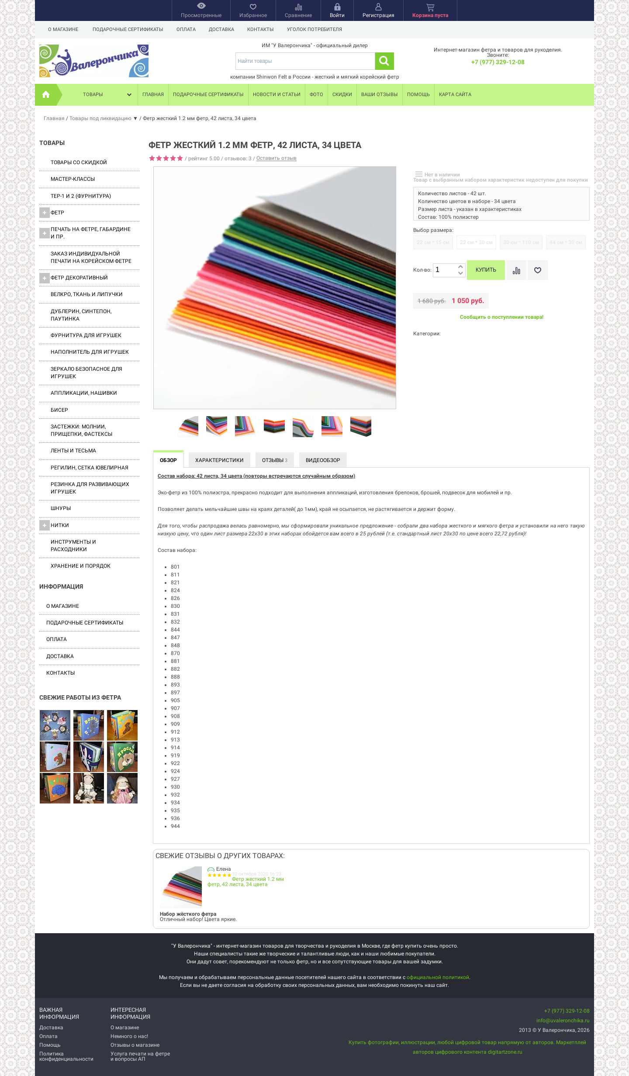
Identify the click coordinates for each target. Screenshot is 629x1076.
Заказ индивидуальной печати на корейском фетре (91, 257)
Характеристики (219, 460)
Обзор (168, 460)
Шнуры (61, 508)
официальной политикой (438, 977)
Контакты (264, 29)
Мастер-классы (73, 179)
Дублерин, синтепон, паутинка (81, 315)
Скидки (342, 94)
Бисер (59, 410)
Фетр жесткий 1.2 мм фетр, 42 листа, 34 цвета (245, 881)
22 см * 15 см (433, 242)
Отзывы (274, 460)
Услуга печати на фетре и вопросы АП (140, 1056)
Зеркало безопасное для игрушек (86, 372)
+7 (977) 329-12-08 (498, 62)
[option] (187, 427)
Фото (316, 94)
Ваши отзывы (379, 94)
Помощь (418, 94)
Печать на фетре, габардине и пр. (85, 233)
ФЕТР (51, 212)
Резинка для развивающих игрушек (90, 488)
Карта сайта (455, 94)
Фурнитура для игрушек (86, 335)
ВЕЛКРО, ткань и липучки (87, 294)
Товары (108, 94)
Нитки (54, 525)
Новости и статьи (277, 94)
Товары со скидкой (79, 162)
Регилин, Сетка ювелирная (89, 468)
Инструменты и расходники (73, 545)
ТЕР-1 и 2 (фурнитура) (81, 196)
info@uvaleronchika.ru (563, 1020)
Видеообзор (323, 460)
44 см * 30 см (566, 242)
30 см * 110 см (521, 242)
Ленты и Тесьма (73, 451)
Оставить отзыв (276, 158)
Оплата (187, 29)
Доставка (224, 29)
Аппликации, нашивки (84, 393)
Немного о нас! (129, 1036)
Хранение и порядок (81, 566)
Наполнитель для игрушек (90, 352)
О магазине (63, 29)
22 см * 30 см (476, 242)
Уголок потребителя (319, 29)
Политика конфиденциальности (66, 1056)
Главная (153, 94)
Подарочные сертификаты (128, 29)
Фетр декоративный (73, 278)
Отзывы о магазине (135, 1045)
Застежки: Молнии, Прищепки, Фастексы (81, 430)
